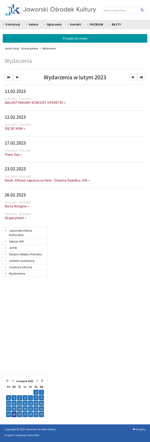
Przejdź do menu (75, 38)
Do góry (139, 429)
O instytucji (12, 24)
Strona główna (29, 48)
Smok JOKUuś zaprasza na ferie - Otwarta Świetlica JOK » (47, 180)
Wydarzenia (17, 273)
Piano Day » (13, 154)
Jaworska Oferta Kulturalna (20, 233)
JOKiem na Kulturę (21, 261)
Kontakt (75, 24)
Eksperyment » (15, 218)
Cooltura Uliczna (20, 267)
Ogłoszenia (54, 24)
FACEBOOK (96, 24)
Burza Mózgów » (17, 206)
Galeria (33, 24)
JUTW (13, 248)
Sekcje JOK (16, 241)
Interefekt (33, 435)
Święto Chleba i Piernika (25, 254)
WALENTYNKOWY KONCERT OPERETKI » (35, 102)
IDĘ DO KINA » (15, 128)
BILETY (116, 24)
